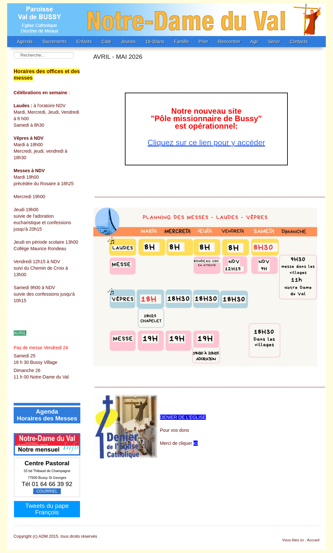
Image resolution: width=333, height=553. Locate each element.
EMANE (166, 19)
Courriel (47, 491)
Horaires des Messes (47, 418)
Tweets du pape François (47, 509)
